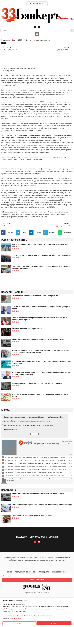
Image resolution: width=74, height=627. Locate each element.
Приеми (54, 623)
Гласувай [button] (35, 434)
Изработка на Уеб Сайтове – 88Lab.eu (37, 593)
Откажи (19, 623)
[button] (37, 34)
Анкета (5, 409)
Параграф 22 (9, 489)
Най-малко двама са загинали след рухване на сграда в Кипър (37, 383)
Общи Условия (16, 618)
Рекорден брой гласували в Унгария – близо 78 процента (35, 296)
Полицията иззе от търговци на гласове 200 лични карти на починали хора (42, 505)
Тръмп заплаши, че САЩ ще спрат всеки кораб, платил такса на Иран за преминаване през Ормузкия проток (41, 352)
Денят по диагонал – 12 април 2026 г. (27, 329)
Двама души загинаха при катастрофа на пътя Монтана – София (38, 340)
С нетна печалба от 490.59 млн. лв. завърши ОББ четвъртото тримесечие (41, 255)
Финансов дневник (43, 40)
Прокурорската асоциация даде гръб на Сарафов (32, 516)
